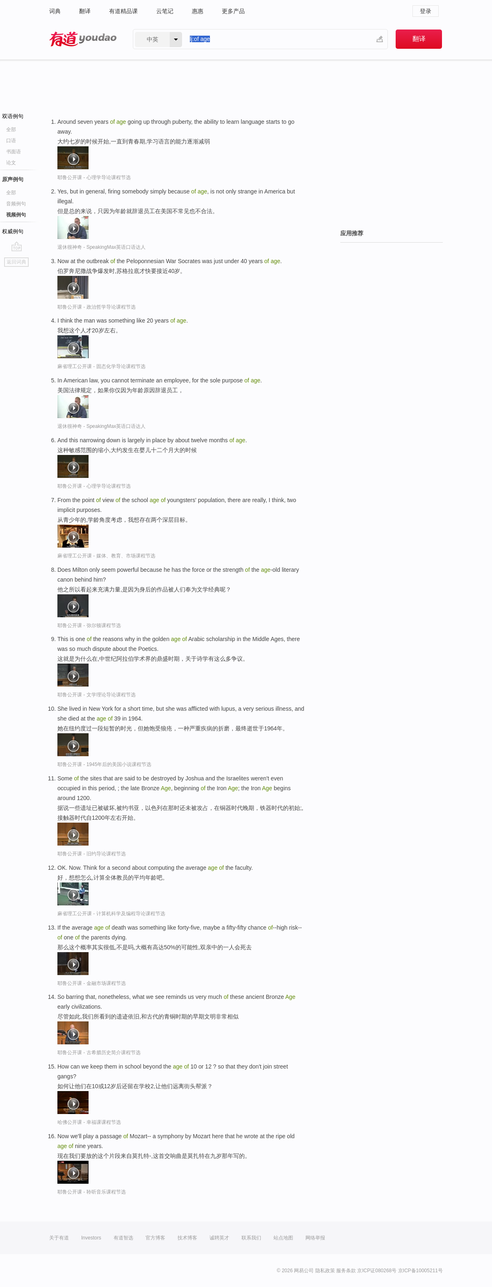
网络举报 (315, 1238)
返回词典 (16, 262)
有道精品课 (123, 11)
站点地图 (283, 1238)
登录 (425, 11)
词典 (55, 11)
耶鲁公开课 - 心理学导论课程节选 (94, 177)
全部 (11, 129)
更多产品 (233, 11)
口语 (11, 140)
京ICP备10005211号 (420, 1270)
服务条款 (346, 1270)
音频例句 (16, 204)
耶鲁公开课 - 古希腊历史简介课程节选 (99, 1052)
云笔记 (164, 11)
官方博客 (155, 1238)
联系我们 (251, 1238)
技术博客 (187, 1238)
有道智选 (123, 1238)
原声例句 (12, 179)
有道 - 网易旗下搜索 (82, 39)
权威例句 (12, 231)
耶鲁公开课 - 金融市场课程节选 (91, 983)
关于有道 (59, 1238)
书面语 (13, 152)
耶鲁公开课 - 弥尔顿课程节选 (89, 625)
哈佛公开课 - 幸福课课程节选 (89, 1122)
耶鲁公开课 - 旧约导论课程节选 (91, 854)
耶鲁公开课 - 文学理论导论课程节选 (96, 695)
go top (16, 246)
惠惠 (197, 11)
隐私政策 (325, 1270)
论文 (11, 163)
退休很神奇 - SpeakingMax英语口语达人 (101, 247)
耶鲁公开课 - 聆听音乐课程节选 (91, 1192)
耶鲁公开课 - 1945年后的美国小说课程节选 (104, 764)
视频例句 (16, 215)
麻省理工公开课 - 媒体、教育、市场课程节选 (106, 556)
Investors (91, 1238)
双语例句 (12, 116)
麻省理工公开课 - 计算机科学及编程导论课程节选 (111, 913)
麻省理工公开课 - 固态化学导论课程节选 (101, 366)
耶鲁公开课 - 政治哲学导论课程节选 (96, 307)
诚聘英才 (219, 1238)
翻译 (85, 11)
